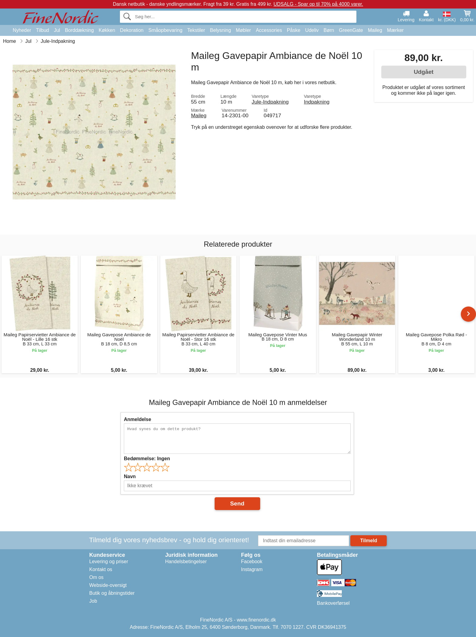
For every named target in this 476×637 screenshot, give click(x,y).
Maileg (375, 30)
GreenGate (351, 30)
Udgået (423, 72)
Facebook (251, 561)
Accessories (269, 30)
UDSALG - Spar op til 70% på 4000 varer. (318, 4)
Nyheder (22, 30)
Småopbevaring (165, 30)
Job (93, 601)
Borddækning (79, 30)
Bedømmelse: (147, 458)
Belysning (220, 30)
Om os (96, 577)
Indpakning (316, 102)
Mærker (395, 30)
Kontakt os (100, 569)
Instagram (252, 569)
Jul (57, 30)
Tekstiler (196, 30)
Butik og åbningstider (111, 593)
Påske (293, 30)
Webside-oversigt (108, 585)
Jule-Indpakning (270, 102)
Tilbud (42, 30)
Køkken (107, 30)
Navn (130, 476)
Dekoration (131, 30)
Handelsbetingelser (186, 561)
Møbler (243, 30)
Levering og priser (108, 561)
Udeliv (311, 30)
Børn (329, 30)
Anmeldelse (137, 419)
